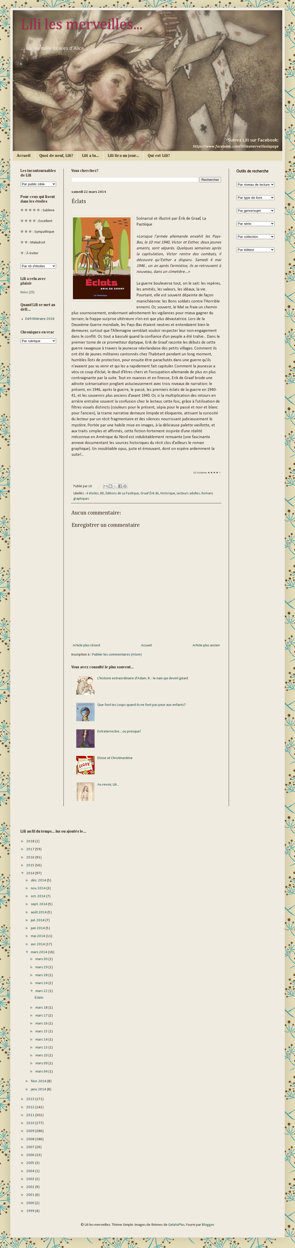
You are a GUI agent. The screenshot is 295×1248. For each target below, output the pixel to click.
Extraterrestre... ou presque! (119, 731)
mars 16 (41, 1023)
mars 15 (41, 1031)
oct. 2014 (38, 896)
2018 (30, 841)
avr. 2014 (38, 944)
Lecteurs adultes (188, 493)
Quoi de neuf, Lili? (56, 156)
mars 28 (41, 975)
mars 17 (41, 1016)
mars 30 (41, 959)
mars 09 (41, 1063)
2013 (30, 1099)
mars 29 (41, 967)
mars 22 (41, 991)
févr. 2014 (39, 1081)
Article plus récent (86, 645)
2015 (30, 865)
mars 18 (41, 1008)
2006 (30, 1155)
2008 (30, 1139)
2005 (30, 1163)
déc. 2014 (39, 880)
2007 (30, 1147)
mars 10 (41, 1055)
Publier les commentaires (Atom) (117, 655)
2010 (30, 1123)
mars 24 (41, 983)
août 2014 (39, 912)
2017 (30, 849)
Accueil (24, 156)
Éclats (39, 998)
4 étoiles (92, 493)
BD (102, 493)
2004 (30, 1171)
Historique (167, 493)
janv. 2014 (39, 1089)
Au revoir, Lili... (108, 785)
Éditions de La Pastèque (122, 493)
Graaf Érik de (149, 493)
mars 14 (41, 1040)
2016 (30, 857)
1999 (30, 1211)
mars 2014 (39, 952)
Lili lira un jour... (123, 156)
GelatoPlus (176, 1225)
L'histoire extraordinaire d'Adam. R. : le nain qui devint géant (142, 678)
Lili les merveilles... (81, 24)
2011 (30, 1115)
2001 (30, 1195)
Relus (24, 292)
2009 (30, 1131)
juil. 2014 (38, 920)
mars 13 (41, 1047)
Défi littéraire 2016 (40, 319)
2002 (30, 1187)
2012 (30, 1107)
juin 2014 (38, 928)
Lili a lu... (90, 156)
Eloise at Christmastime (115, 758)
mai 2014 (38, 936)
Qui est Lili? (159, 156)
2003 (30, 1179)
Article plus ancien (206, 645)
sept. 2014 (39, 904)
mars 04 (41, 1072)
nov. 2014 (38, 888)
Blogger (208, 1225)
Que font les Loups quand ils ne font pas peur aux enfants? (141, 705)
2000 (30, 1203)
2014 (30, 873)
